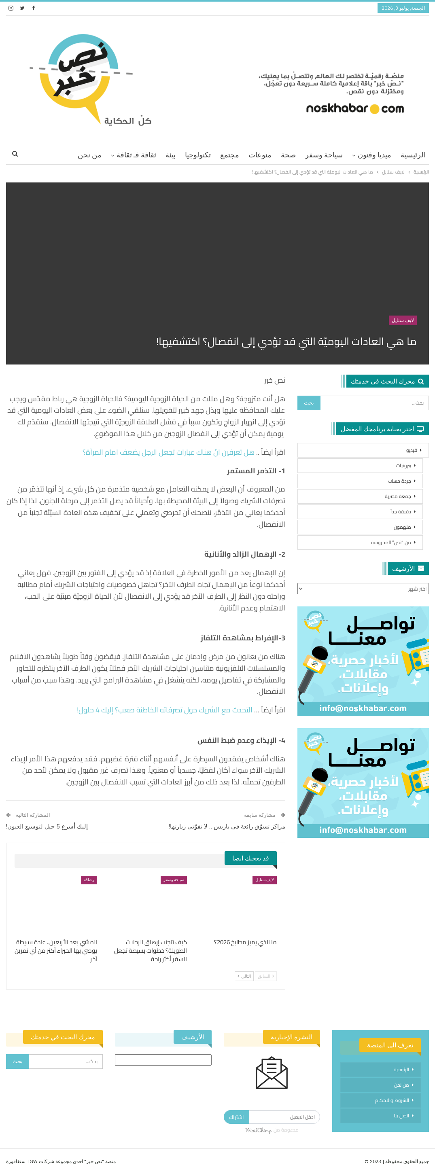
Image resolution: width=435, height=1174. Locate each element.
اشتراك (236, 1117)
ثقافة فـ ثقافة (136, 154)
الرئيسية (413, 154)
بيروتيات (403, 465)
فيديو (411, 450)
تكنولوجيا (198, 154)
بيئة (171, 154)
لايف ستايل (403, 320)
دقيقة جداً (400, 511)
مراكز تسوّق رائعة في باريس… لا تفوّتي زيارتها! (227, 826)
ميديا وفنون (374, 154)
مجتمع (229, 154)
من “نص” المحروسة (391, 542)
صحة (288, 154)
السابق (266, 976)
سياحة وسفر (324, 154)
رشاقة (89, 879)
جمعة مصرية (398, 496)
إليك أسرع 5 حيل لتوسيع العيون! (47, 826)
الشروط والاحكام (392, 1100)
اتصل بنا (401, 1115)
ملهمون (402, 527)
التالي (244, 976)
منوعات (260, 154)
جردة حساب (399, 480)
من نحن (90, 154)
